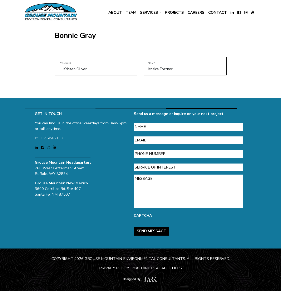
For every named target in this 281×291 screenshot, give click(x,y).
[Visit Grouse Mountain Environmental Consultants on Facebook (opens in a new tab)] (239, 12)
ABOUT (115, 12)
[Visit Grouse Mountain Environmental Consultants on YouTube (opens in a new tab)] (252, 12)
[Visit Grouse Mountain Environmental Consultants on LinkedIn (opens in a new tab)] (232, 12)
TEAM (131, 12)
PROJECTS (174, 12)
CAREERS (196, 12)
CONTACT (217, 12)
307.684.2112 (51, 136)
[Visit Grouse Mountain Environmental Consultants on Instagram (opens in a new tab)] (245, 12)
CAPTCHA (143, 213)
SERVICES (149, 12)
